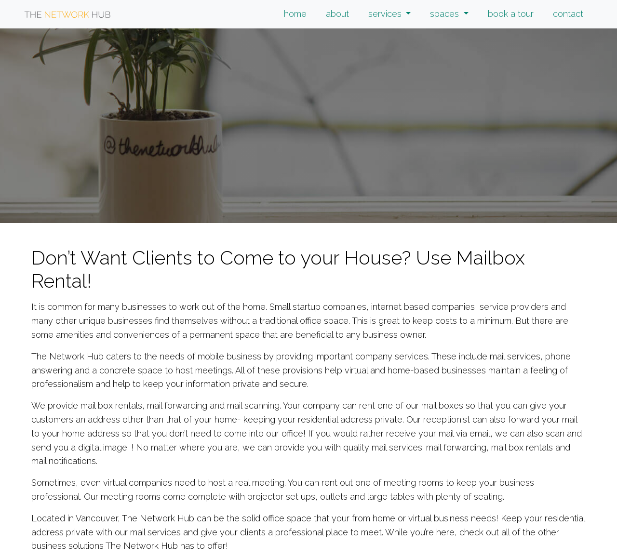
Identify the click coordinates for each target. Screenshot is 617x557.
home (295, 14)
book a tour (511, 14)
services (386, 14)
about (337, 14)
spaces (445, 14)
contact (568, 14)
